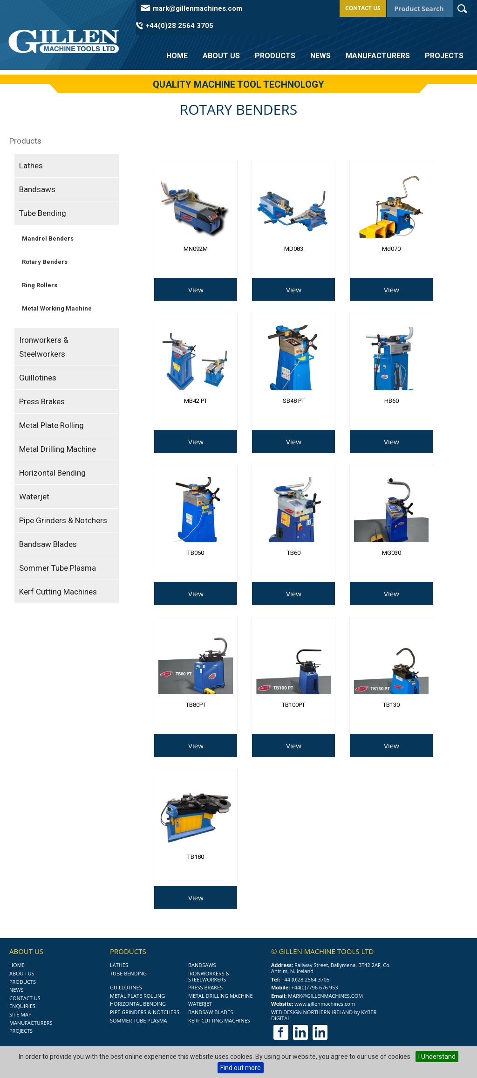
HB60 (391, 400)
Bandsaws (37, 189)
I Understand (437, 1056)
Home (177, 55)
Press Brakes (42, 401)
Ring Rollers (39, 285)
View (196, 289)
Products (275, 55)
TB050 (195, 552)
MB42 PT (195, 400)
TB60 (293, 552)
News (320, 55)
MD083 (293, 248)
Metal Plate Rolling (51, 425)
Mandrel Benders (48, 238)
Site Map (20, 1014)
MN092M (196, 248)
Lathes (31, 165)
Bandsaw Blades (48, 544)
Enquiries (22, 1005)
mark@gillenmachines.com (197, 8)
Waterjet (34, 496)
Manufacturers (378, 55)
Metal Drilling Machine (57, 449)
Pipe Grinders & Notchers (63, 520)
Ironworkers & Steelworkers (43, 347)
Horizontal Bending (52, 472)
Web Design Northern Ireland (312, 1012)
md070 (391, 248)
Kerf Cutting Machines (58, 591)
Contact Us (363, 8)
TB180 (195, 856)
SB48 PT (294, 400)
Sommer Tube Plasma (57, 568)
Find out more (240, 1067)
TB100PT (293, 704)
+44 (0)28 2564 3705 (305, 979)
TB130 (391, 704)
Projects (444, 55)
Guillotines (37, 377)
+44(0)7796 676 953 (314, 987)
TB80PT (196, 704)
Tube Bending (42, 213)
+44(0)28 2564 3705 (179, 25)
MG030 (391, 552)
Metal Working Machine (57, 308)
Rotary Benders (45, 261)
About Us (221, 55)
